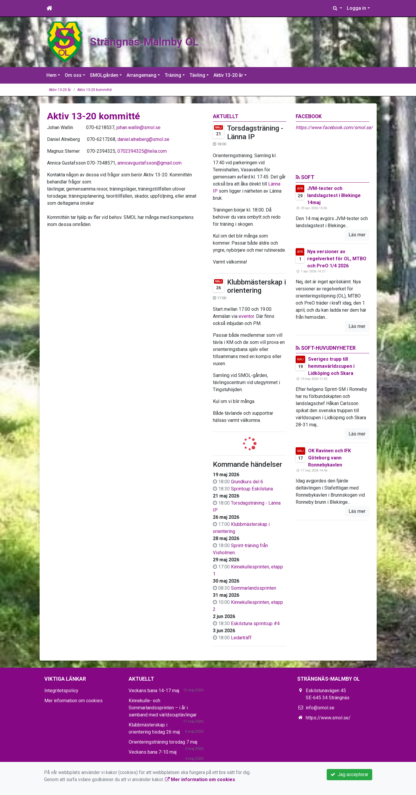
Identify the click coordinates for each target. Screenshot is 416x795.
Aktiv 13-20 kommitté (94, 90)
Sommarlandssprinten (253, 588)
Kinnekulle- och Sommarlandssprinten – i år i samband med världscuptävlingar (163, 708)
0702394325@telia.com (142, 151)
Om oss (73, 75)
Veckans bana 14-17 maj (154, 690)
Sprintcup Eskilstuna (252, 489)
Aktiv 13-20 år (228, 75)
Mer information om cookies (73, 700)
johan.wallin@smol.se (138, 127)
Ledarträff (241, 637)
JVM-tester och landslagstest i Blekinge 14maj (334, 195)
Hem (51, 75)
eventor (246, 316)
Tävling (197, 75)
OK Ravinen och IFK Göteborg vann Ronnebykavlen (329, 458)
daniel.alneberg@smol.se (143, 139)
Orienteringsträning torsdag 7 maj (163, 742)
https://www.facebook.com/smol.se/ (334, 127)
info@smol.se (320, 708)
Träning (173, 75)
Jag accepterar (349, 774)
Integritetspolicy (61, 690)
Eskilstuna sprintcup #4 (255, 623)
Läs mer (357, 235)
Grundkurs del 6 (247, 482)
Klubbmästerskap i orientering (256, 286)
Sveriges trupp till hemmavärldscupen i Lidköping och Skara (331, 366)
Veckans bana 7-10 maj (153, 752)
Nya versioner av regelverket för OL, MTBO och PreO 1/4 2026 (336, 259)
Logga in (356, 8)
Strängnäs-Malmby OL (174, 40)
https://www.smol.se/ (328, 718)
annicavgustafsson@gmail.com (149, 163)
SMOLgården (104, 75)
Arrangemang (141, 75)
